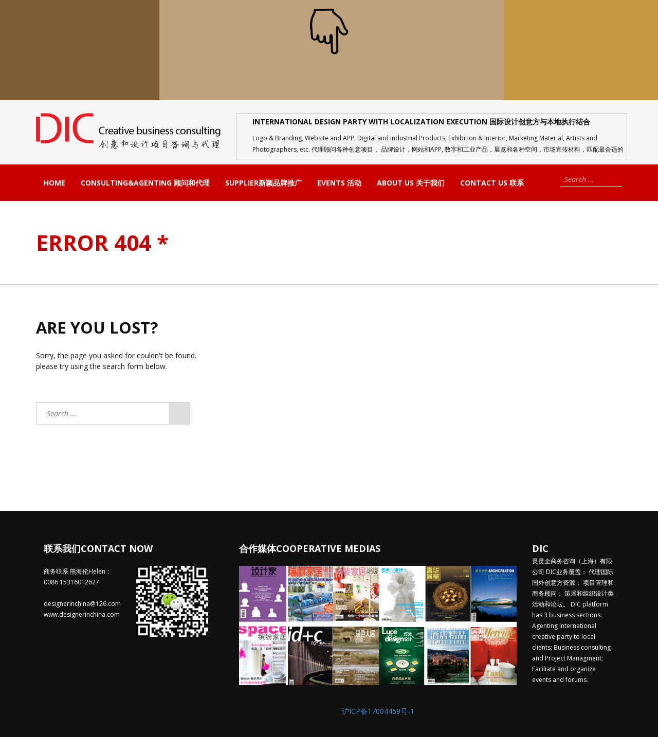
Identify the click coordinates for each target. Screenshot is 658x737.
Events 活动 (339, 183)
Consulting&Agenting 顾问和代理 (145, 183)
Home (54, 183)
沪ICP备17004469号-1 (378, 711)
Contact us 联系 (492, 183)
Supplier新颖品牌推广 (263, 183)
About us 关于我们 (411, 183)
